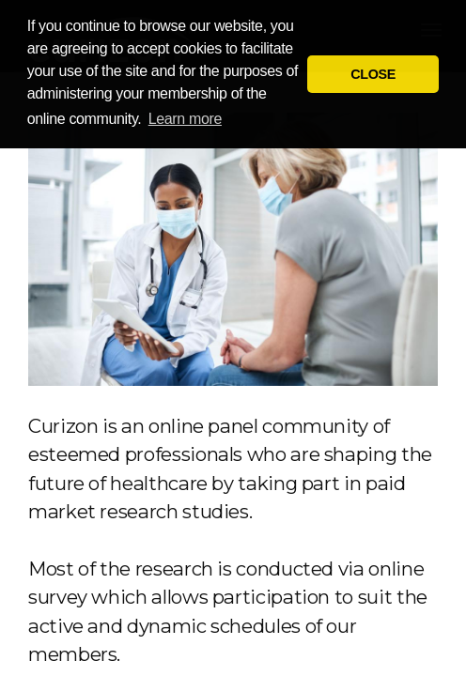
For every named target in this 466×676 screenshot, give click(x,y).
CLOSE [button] (373, 74)
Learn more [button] (185, 119)
